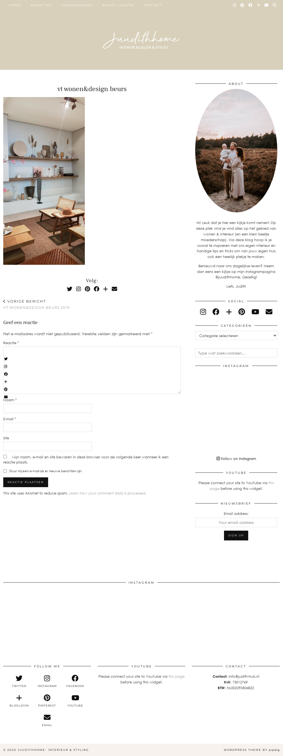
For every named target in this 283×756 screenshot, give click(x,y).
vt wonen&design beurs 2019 (36, 304)
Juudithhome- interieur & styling (53, 750)
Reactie (11, 343)
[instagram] (203, 311)
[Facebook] (250, 5)
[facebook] (216, 311)
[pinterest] (241, 311)
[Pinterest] (242, 5)
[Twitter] (69, 288)
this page (177, 676)
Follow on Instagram (236, 458)
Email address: (236, 513)
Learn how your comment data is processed (107, 493)
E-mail (9, 419)
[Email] (267, 5)
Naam (10, 400)
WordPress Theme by (252, 750)
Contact (153, 5)
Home (15, 5)
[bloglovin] (229, 311)
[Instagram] (235, 5)
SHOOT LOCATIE (118, 5)
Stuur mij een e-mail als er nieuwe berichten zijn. (45, 471)
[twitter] (19, 681)
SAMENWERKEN (77, 5)
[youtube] (255, 311)
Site (6, 438)
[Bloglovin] (259, 5)
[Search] (275, 5)
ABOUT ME (41, 5)
